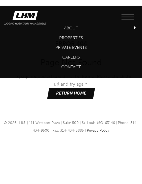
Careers (71, 57)
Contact (71, 66)
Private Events (71, 47)
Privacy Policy (98, 130)
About (71, 28)
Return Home (71, 93)
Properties (71, 37)
